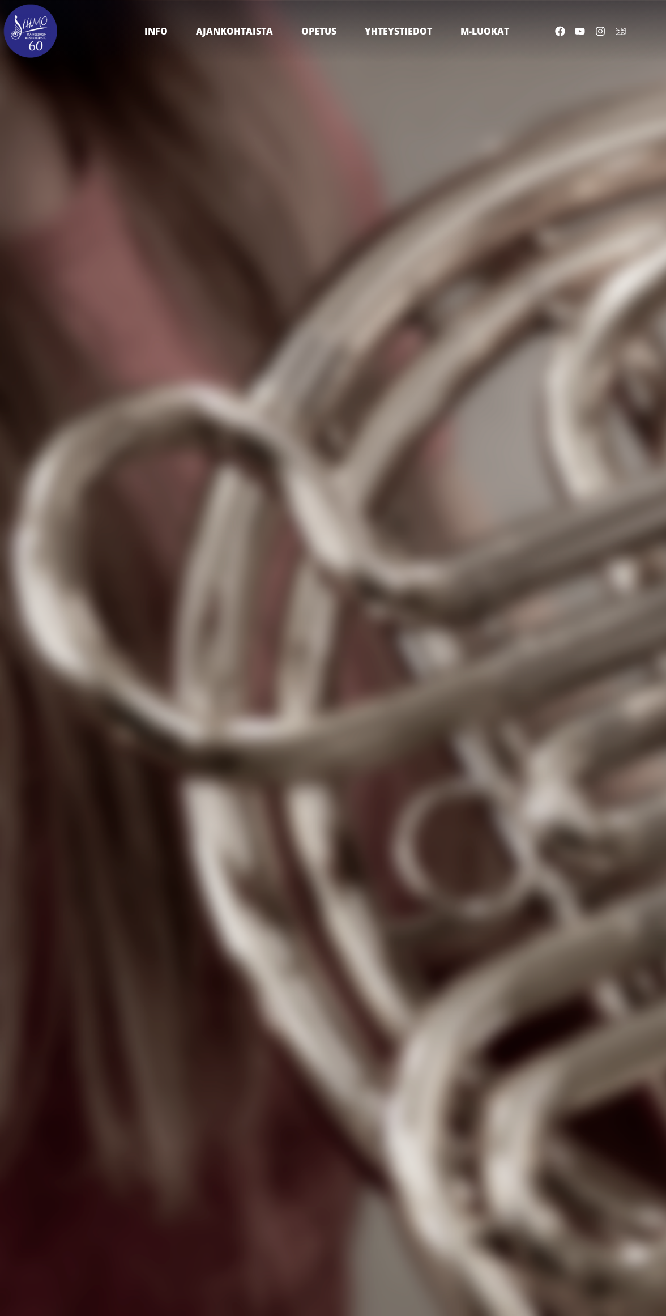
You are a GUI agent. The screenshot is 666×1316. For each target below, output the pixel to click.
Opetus (321, 31)
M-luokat (487, 31)
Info (158, 31)
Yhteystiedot (401, 31)
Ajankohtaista (237, 31)
